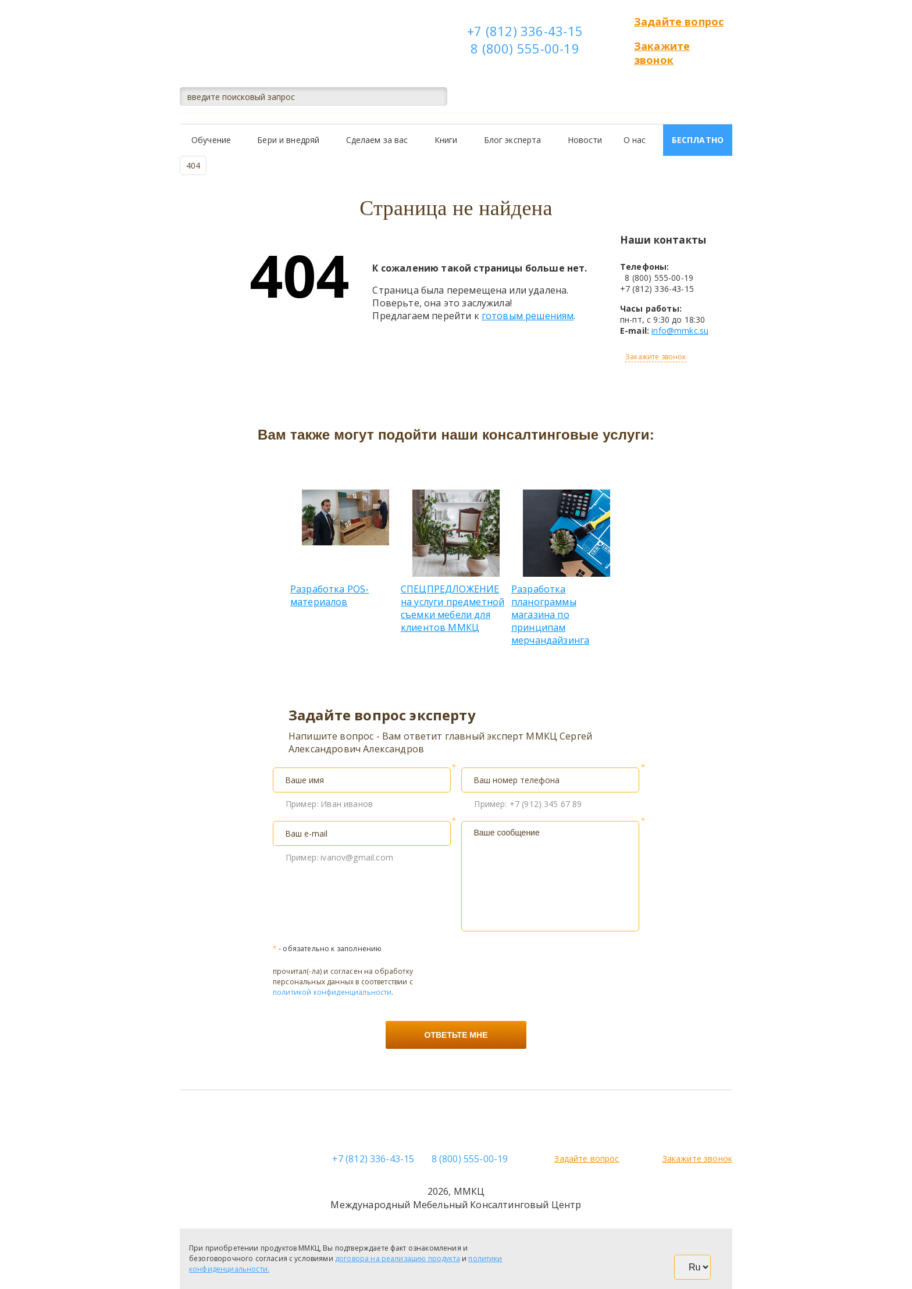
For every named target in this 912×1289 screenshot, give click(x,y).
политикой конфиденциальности (332, 992)
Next (630, 532)
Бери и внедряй (288, 139)
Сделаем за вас (377, 139)
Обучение (211, 139)
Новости (585, 139)
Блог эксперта (513, 139)
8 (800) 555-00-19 (525, 48)
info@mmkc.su (679, 330)
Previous (281, 532)
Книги (446, 139)
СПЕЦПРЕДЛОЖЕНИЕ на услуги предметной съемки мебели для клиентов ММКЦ (456, 562)
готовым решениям (528, 315)
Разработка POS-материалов (345, 549)
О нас (635, 139)
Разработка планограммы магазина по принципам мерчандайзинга (566, 568)
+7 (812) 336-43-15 (525, 31)
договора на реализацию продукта (397, 1258)
